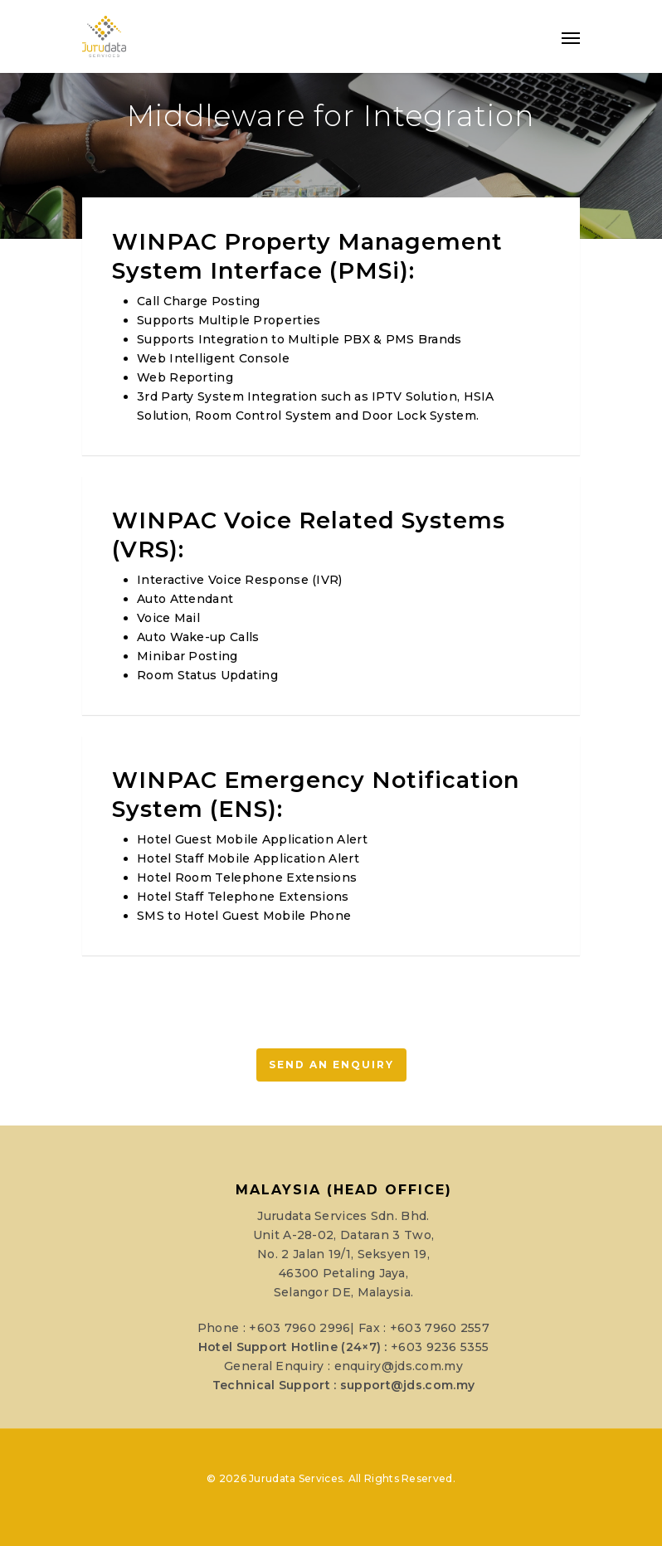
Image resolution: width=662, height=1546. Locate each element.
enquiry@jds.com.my (398, 1366)
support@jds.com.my (407, 1385)
